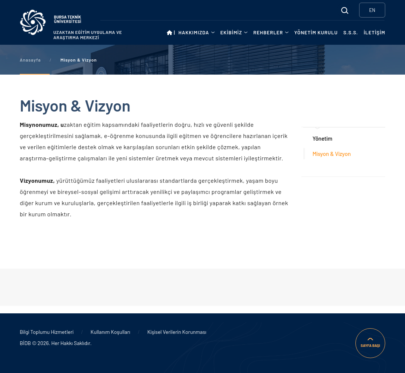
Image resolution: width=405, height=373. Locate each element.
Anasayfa (30, 59)
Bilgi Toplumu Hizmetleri (46, 332)
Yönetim (322, 138)
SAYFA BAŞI (370, 345)
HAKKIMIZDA (193, 32)
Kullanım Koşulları (110, 332)
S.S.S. (350, 32)
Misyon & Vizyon (332, 153)
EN (372, 10)
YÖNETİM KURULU (316, 32)
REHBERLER (268, 32)
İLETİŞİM (374, 32)
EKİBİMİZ (231, 32)
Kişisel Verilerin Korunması (176, 332)
